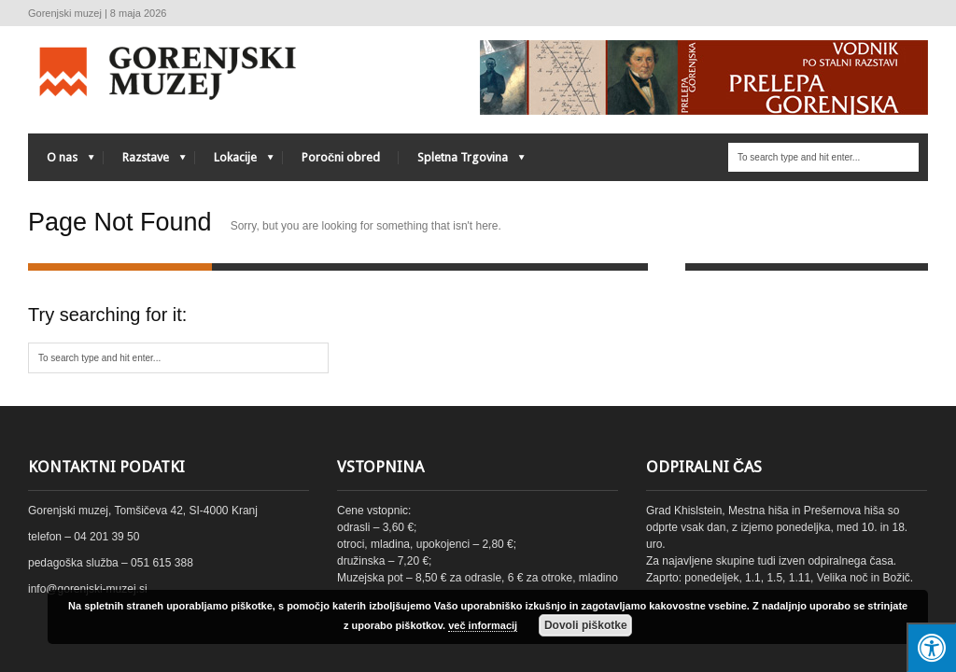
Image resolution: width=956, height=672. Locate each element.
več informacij (482, 625)
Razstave (145, 162)
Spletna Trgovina (462, 162)
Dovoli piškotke (585, 625)
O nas (61, 162)
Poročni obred (341, 157)
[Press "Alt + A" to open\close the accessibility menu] (931, 647)
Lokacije (234, 162)
